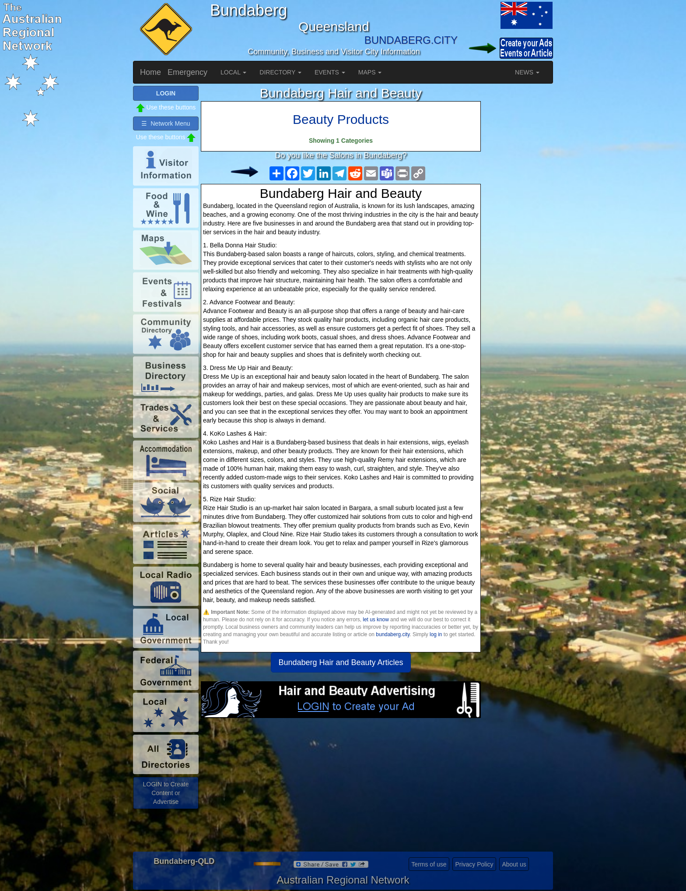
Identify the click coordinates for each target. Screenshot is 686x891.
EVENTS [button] (330, 72)
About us (514, 864)
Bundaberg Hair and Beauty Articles (340, 662)
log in (436, 634)
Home (150, 72)
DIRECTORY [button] (280, 72)
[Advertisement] (341, 788)
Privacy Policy (474, 864)
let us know (375, 619)
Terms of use (428, 864)
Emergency (187, 72)
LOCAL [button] (233, 72)
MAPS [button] (370, 72)
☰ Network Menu (165, 123)
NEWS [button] (527, 72)
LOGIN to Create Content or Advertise (166, 793)
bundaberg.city (393, 634)
